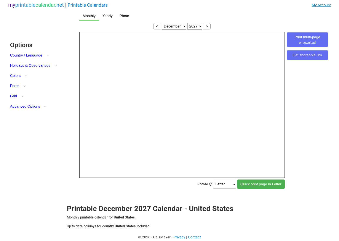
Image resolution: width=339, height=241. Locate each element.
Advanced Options (25, 106)
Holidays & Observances (30, 65)
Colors (15, 76)
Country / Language (26, 55)
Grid (13, 96)
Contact (194, 237)
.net (58, 5)
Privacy (179, 237)
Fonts (14, 86)
